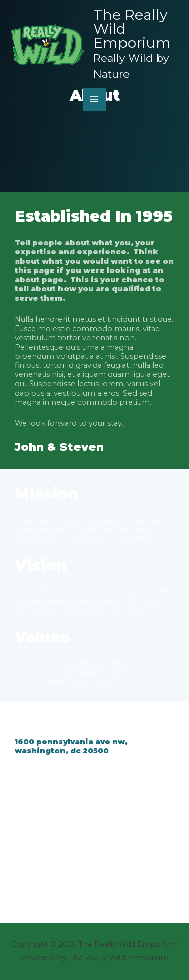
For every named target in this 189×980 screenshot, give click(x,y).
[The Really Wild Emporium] (48, 45)
